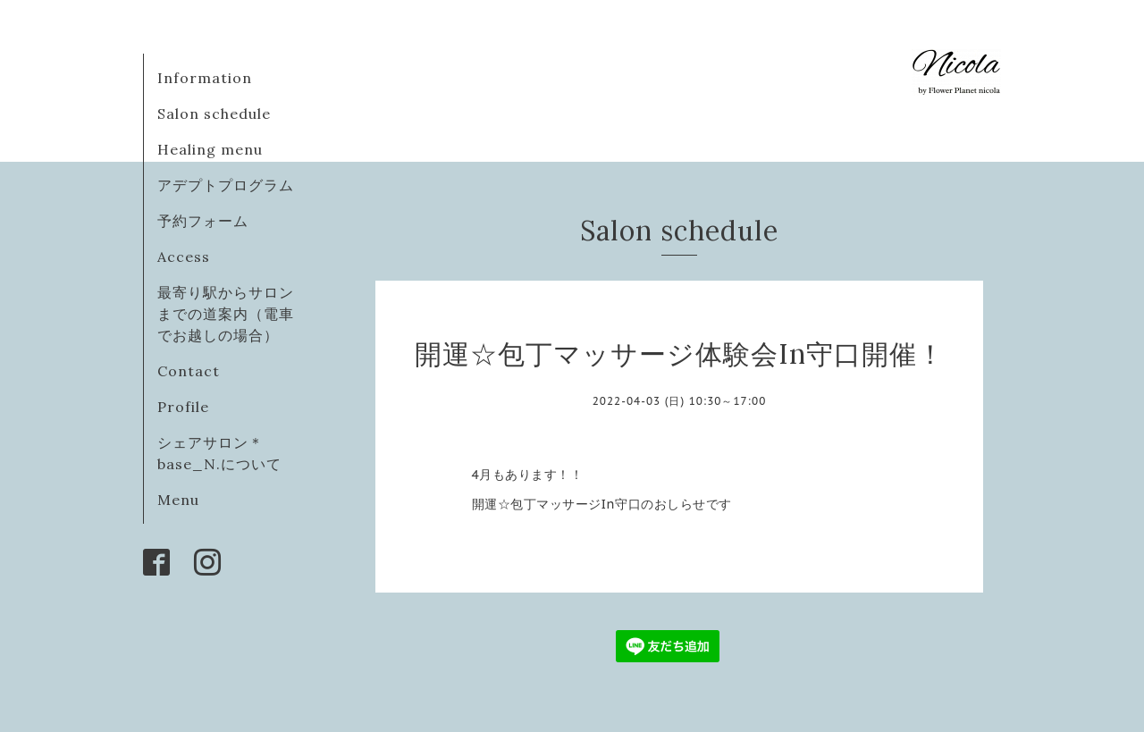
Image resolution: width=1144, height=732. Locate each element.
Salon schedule (214, 113)
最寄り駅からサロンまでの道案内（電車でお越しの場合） (225, 313)
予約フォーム (202, 221)
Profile (183, 407)
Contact (188, 371)
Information (204, 78)
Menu (178, 500)
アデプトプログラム (225, 185)
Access (183, 256)
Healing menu (210, 149)
